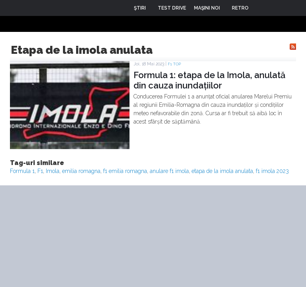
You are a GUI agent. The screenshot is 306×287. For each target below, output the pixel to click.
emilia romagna (81, 171)
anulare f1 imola (169, 171)
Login (261, 8)
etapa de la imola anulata (222, 171)
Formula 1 (22, 171)
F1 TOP (174, 64)
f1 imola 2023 (272, 171)
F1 (40, 171)
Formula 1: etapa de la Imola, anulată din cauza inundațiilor (209, 80)
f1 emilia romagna (125, 171)
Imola (52, 171)
